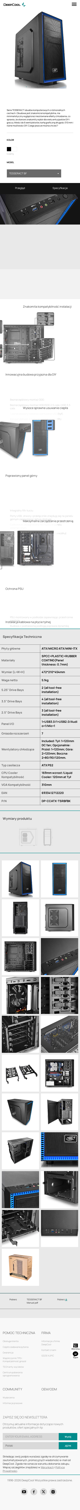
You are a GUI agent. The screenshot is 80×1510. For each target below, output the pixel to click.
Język (68, 1445)
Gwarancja (8, 1352)
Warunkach (47, 1467)
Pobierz (62, 1299)
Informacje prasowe (12, 1403)
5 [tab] (48, 87)
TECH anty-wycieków (13, 1366)
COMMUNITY (12, 1389)
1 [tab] (26, 87)
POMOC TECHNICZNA (19, 1333)
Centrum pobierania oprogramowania (13, 1374)
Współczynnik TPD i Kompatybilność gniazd (14, 1360)
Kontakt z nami (48, 1350)
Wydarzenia (9, 1397)
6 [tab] (53, 87)
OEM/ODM (49, 1389)
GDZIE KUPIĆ (47, 1355)
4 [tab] (43, 87)
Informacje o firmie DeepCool (50, 1343)
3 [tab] (37, 87)
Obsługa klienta (11, 1341)
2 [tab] (32, 87)
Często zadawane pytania (16, 1347)
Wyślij (68, 1436)
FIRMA (46, 1333)
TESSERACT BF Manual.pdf (34, 1301)
